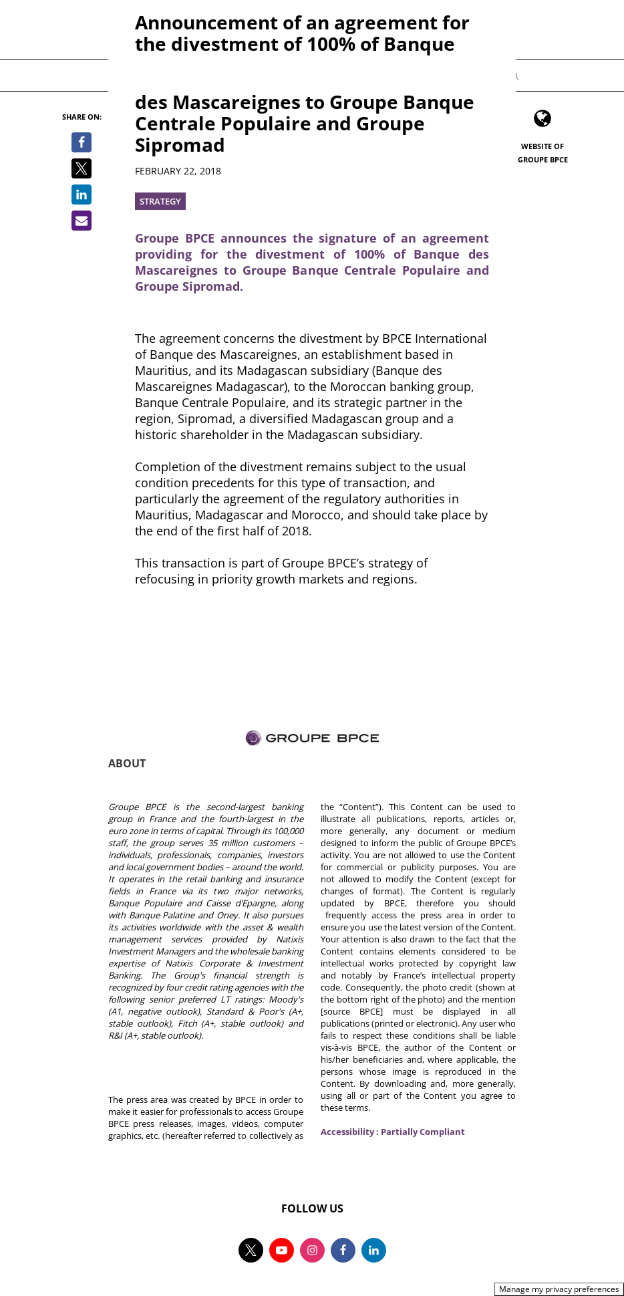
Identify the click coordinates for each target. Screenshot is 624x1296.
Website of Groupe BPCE (543, 152)
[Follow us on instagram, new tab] (312, 1250)
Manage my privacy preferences (559, 1289)
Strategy (160, 201)
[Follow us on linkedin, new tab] (373, 1250)
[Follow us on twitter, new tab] (251, 1250)
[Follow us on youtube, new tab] (281, 1250)
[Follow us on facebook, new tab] (343, 1250)
